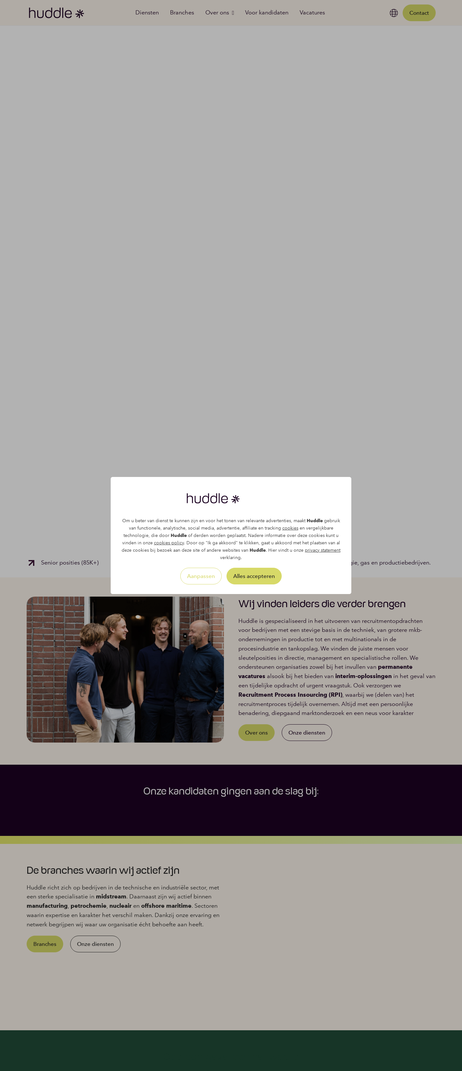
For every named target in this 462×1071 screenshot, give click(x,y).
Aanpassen (201, 576)
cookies (290, 528)
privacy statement (322, 550)
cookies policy (169, 543)
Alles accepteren (254, 576)
